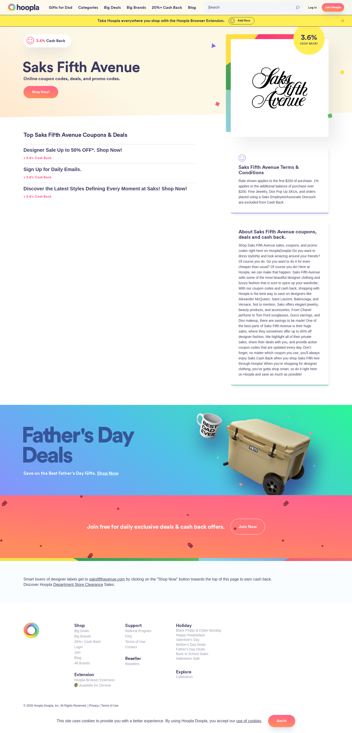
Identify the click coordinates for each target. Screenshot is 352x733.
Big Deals (81, 631)
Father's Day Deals (190, 649)
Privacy (94, 705)
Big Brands (82, 636)
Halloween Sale (188, 658)
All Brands (82, 663)
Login (78, 647)
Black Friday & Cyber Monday (198, 630)
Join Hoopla (333, 7)
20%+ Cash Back (87, 642)
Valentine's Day (187, 640)
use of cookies (248, 721)
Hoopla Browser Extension (94, 680)
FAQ (128, 636)
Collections (184, 677)
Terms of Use (135, 642)
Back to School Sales (192, 654)
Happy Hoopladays (190, 635)
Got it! (282, 720)
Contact (131, 647)
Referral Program (138, 631)
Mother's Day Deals (191, 645)
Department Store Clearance (78, 584)
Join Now (248, 526)
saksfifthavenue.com (107, 579)
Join (77, 652)
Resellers (132, 664)
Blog (77, 658)
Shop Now (108, 473)
